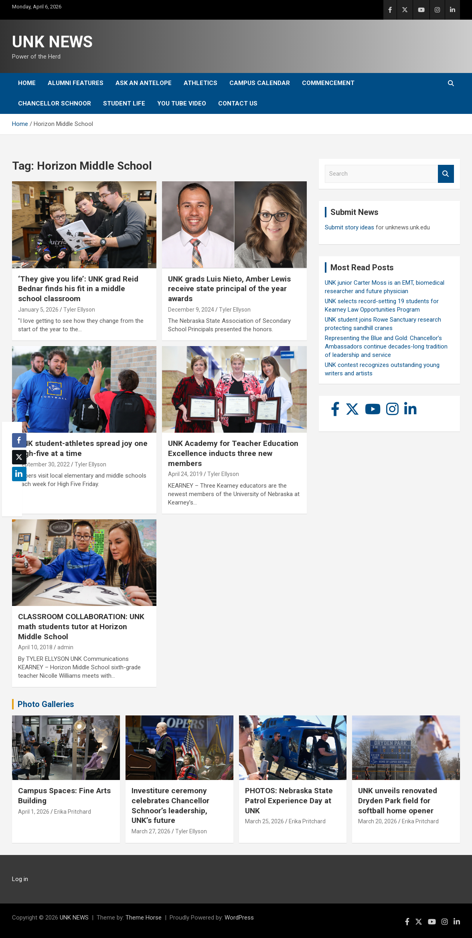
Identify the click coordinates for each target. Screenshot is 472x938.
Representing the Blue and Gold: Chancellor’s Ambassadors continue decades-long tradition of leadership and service (386, 346)
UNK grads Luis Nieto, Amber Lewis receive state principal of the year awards (229, 288)
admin (65, 647)
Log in (20, 879)
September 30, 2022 (44, 464)
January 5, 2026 (38, 309)
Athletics (200, 83)
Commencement (328, 83)
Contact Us (237, 103)
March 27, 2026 (151, 831)
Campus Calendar (259, 83)
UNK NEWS (52, 41)
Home (27, 83)
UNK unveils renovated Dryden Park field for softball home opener (397, 800)
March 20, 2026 (377, 821)
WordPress (239, 917)
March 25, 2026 (264, 821)
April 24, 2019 (185, 474)
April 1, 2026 (33, 811)
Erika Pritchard (72, 811)
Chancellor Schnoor (54, 103)
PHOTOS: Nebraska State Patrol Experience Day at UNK (289, 800)
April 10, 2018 (35, 647)
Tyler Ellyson (79, 309)
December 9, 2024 (191, 309)
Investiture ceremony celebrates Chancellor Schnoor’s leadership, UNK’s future (170, 805)
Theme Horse (144, 917)
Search (446, 174)
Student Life (124, 103)
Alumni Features (75, 83)
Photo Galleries (46, 704)
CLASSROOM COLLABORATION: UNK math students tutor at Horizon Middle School (81, 626)
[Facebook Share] (19, 440)
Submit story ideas (349, 227)
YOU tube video (181, 103)
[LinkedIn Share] (19, 474)
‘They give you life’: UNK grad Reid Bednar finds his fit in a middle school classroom (78, 288)
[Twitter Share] (19, 457)
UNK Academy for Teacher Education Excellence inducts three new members (233, 453)
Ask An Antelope (143, 83)
